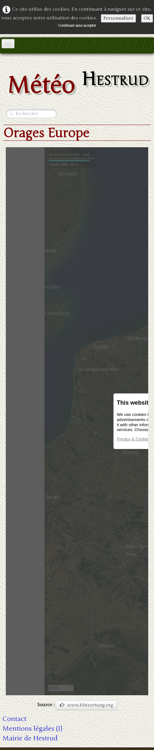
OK (147, 18)
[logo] (77, 83)
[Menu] (8, 43)
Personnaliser (118, 18)
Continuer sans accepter (77, 26)
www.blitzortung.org (86, 705)
